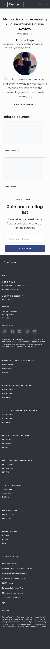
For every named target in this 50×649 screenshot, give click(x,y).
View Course (12, 151)
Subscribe (25, 248)
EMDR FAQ (6, 518)
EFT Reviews (7, 468)
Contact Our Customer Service (14, 286)
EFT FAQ (5, 472)
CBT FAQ (6, 397)
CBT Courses (7, 390)
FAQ (4, 543)
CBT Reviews (7, 393)
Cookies (5, 318)
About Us (6, 275)
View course (25, 34)
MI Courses (6, 439)
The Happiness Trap (10, 557)
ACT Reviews (7, 418)
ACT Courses (7, 414)
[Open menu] (4, 4)
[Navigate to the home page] (15, 4)
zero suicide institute (13, 486)
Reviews (5, 539)
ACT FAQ (6, 422)
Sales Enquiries (8, 300)
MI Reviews (6, 443)
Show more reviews (25, 104)
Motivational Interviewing (16, 436)
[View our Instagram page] (27, 331)
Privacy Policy (8, 315)
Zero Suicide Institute (11, 598)
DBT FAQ (6, 372)
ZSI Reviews (7, 493)
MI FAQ (5, 447)
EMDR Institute (9, 510)
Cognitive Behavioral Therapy (17, 386)
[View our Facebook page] (12, 331)
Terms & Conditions (10, 311)
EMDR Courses (8, 514)
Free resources (9, 563)
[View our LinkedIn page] (19, 331)
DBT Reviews (7, 368)
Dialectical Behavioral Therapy (18, 361)
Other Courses (9, 532)
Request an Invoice (10, 289)
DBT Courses (7, 365)
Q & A (4, 603)
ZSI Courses (7, 489)
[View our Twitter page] (4, 331)
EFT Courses (7, 464)
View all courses (25, 199)
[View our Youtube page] (34, 331)
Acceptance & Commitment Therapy (19, 411)
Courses (5, 535)
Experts (6, 610)
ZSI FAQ (5, 497)
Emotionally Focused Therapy (17, 461)
